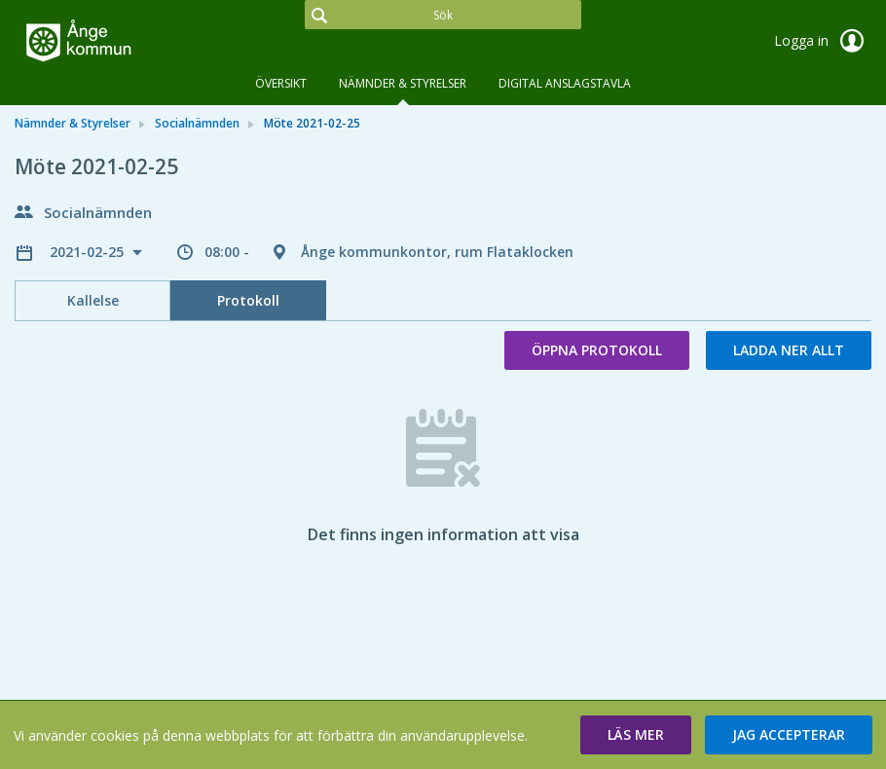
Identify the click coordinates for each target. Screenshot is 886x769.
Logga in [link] (822, 40)
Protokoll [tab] (248, 300)
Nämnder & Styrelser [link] (72, 123)
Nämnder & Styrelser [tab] (402, 83)
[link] (112, 43)
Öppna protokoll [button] (597, 350)
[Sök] (442, 14)
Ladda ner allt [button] (788, 350)
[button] (635, 734)
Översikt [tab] (281, 83)
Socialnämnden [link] (197, 123)
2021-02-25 (89, 251)
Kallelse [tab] (93, 300)
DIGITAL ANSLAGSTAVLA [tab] (564, 83)
